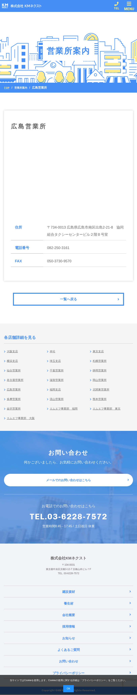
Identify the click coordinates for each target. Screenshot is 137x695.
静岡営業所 (100, 373)
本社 (52, 354)
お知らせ (96, 640)
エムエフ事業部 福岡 (65, 411)
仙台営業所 (14, 373)
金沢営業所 (14, 411)
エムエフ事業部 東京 (108, 411)
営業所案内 (22, 87)
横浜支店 (12, 364)
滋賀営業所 (57, 383)
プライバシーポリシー (92, 674)
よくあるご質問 (94, 651)
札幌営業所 (100, 364)
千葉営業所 (57, 373)
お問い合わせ (95, 662)
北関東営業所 (101, 392)
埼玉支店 (55, 364)
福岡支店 (55, 392)
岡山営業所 (100, 383)
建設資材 (96, 595)
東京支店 (98, 354)
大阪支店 (12, 354)
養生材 (97, 607)
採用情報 (96, 629)
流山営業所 (57, 402)
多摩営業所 (14, 402)
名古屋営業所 (15, 383)
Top (7, 87)
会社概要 (96, 618)
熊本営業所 (100, 402)
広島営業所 (14, 392)
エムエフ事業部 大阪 (22, 421)
